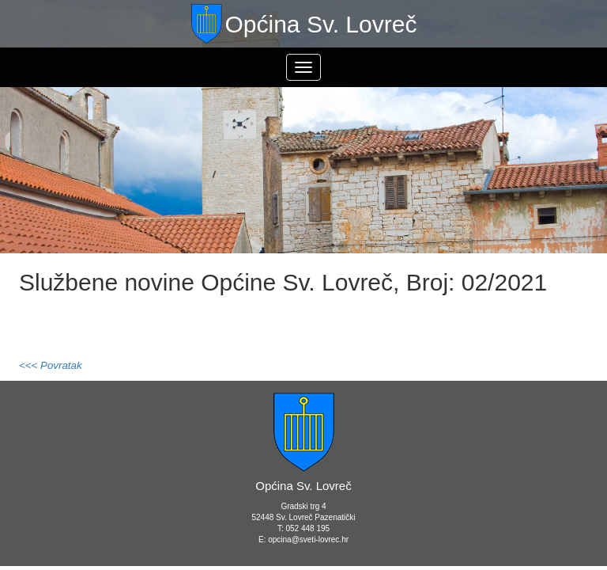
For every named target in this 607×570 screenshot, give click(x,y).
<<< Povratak (50, 365)
